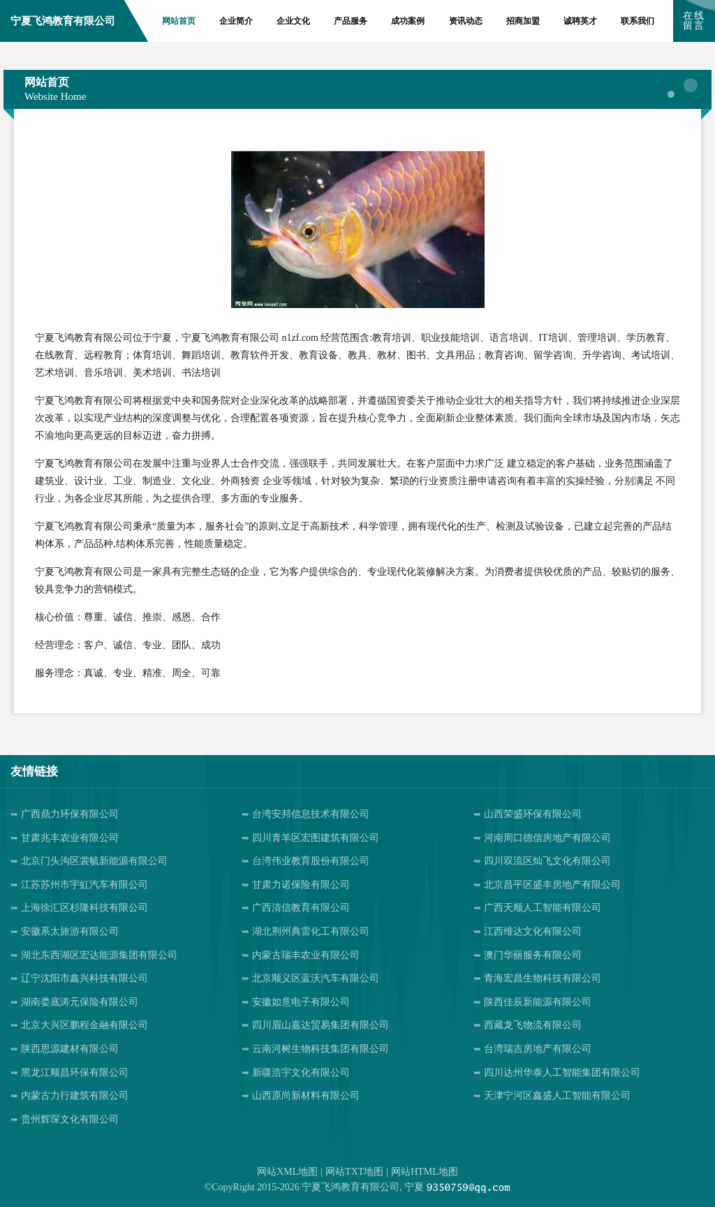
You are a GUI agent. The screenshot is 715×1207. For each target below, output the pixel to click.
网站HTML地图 (424, 1171)
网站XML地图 (287, 1171)
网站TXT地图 (354, 1171)
